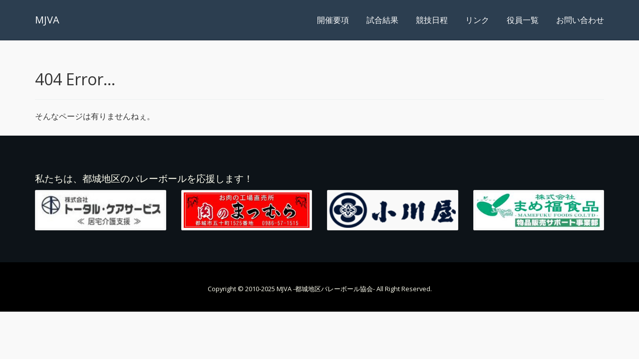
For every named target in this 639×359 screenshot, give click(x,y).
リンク (477, 19)
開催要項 (333, 19)
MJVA (47, 19)
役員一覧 (523, 19)
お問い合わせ (580, 19)
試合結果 (382, 19)
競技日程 (432, 19)
